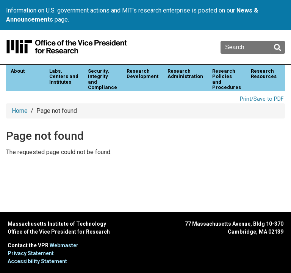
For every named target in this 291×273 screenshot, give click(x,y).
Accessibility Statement (37, 261)
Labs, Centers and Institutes (63, 76)
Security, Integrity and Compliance (102, 79)
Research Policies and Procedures (226, 79)
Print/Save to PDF (261, 99)
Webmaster (64, 245)
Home (20, 110)
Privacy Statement (31, 253)
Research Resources (264, 73)
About (18, 71)
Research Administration (185, 73)
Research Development (142, 73)
